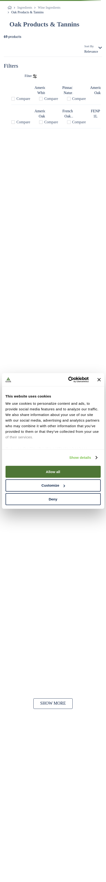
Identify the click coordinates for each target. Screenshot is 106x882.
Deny (53, 499)
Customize (53, 485)
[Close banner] (99, 379)
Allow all (53, 472)
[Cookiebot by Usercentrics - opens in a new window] (68, 380)
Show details (80, 457)
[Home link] (11, 8)
